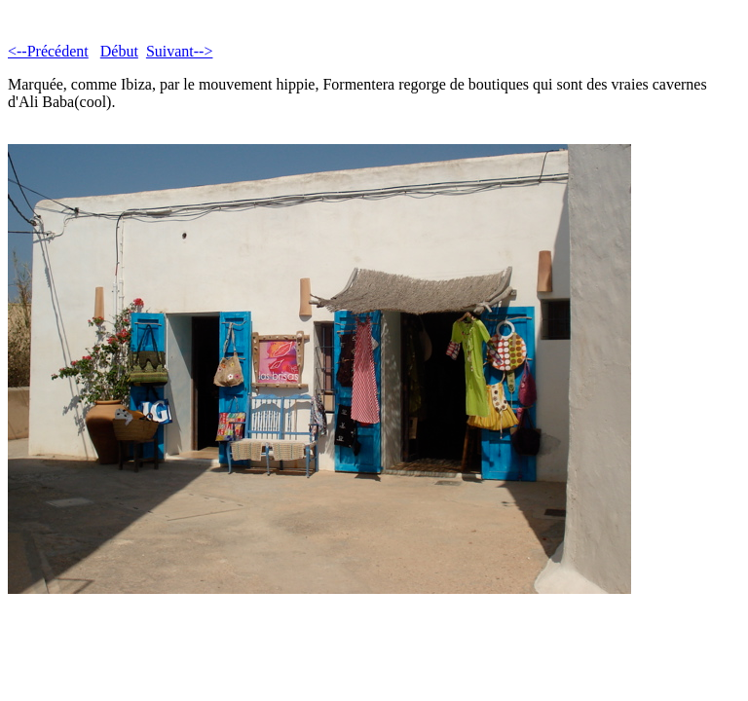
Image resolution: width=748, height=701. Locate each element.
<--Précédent (48, 51)
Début (119, 51)
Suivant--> (179, 51)
